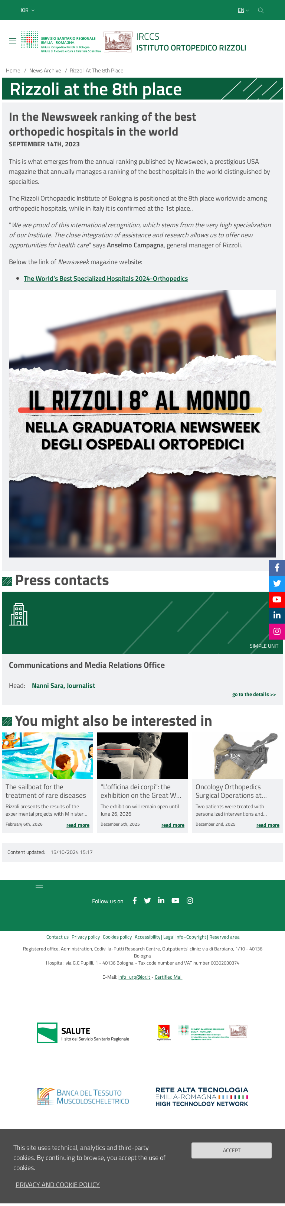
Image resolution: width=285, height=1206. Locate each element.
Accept (231, 1150)
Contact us (57, 936)
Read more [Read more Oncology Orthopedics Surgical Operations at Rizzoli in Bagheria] (267, 825)
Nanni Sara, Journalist (63, 685)
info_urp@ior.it (134, 977)
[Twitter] (277, 583)
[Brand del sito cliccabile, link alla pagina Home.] (138, 42)
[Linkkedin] (277, 615)
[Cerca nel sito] (261, 10)
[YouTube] (276, 599)
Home (13, 70)
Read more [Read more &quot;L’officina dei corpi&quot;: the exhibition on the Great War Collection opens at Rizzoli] (172, 825)
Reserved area (224, 936)
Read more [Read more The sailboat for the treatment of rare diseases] (77, 825)
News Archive (45, 70)
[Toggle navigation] (12, 40)
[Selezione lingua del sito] (244, 10)
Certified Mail (169, 977)
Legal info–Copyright (184, 936)
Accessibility (147, 936)
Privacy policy (86, 936)
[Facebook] (277, 567)
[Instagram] (277, 631)
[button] (28, 10)
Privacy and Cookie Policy (58, 1185)
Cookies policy (117, 936)
